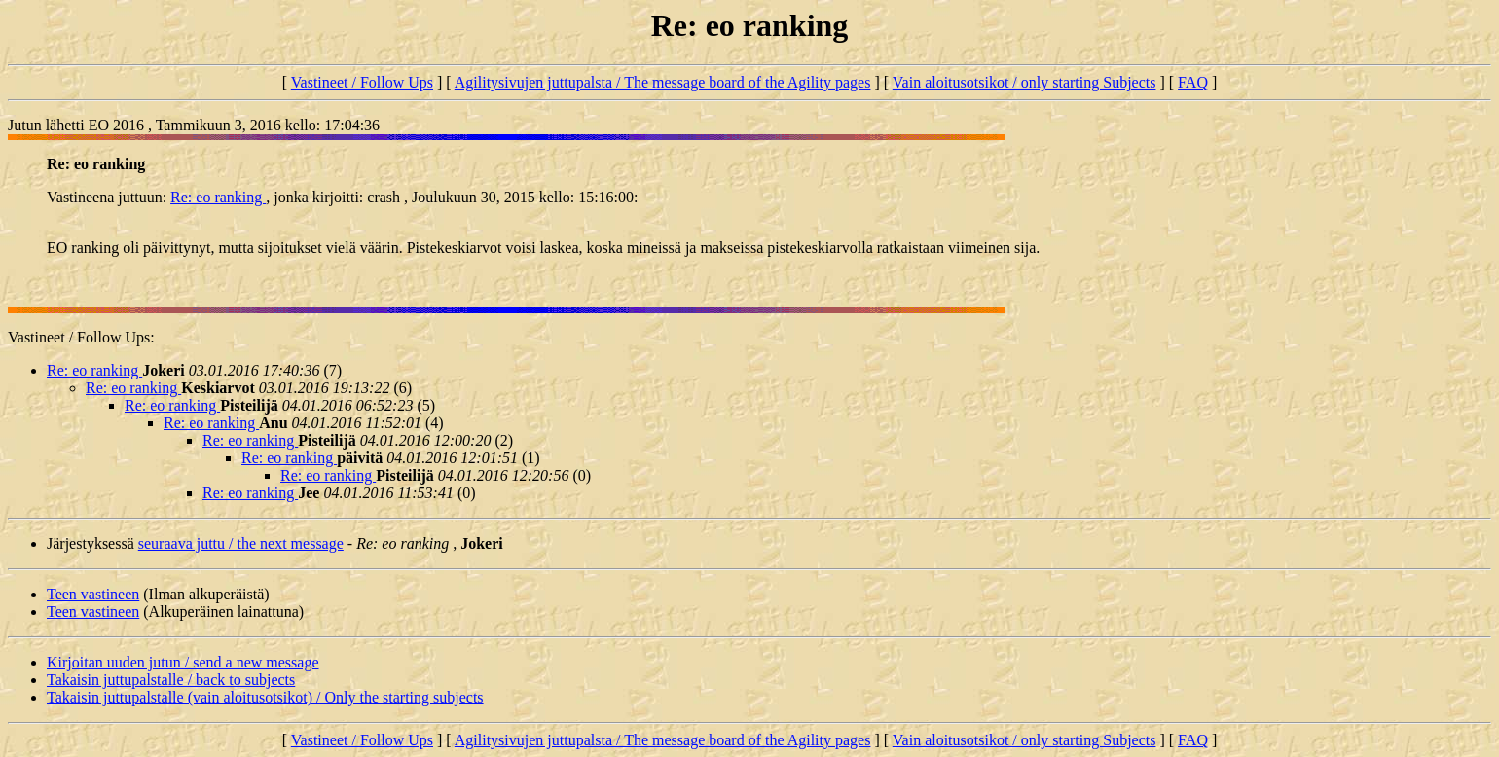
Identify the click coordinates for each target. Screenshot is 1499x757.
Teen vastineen (93, 594)
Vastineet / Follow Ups (362, 82)
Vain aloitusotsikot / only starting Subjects (1024, 82)
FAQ (1193, 82)
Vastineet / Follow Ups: (81, 337)
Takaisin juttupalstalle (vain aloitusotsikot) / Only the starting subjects (265, 697)
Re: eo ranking (218, 197)
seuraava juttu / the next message (241, 543)
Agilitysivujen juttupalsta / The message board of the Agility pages (663, 82)
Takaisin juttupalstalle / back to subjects (171, 679)
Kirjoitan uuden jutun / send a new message (183, 662)
